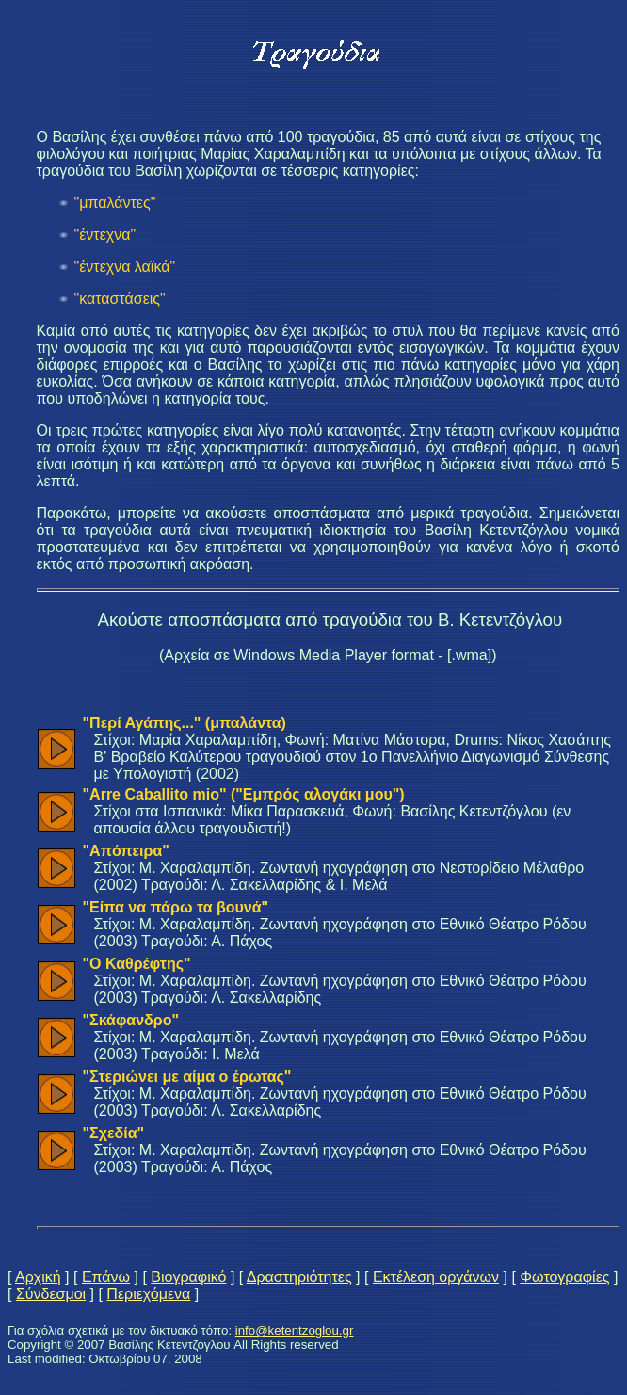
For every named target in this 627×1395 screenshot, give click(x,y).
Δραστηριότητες (299, 1277)
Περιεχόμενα (148, 1294)
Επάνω (106, 1277)
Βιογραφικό (188, 1277)
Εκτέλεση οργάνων (436, 1277)
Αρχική (38, 1277)
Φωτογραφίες (564, 1277)
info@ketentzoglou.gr (294, 1331)
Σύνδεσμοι (51, 1294)
